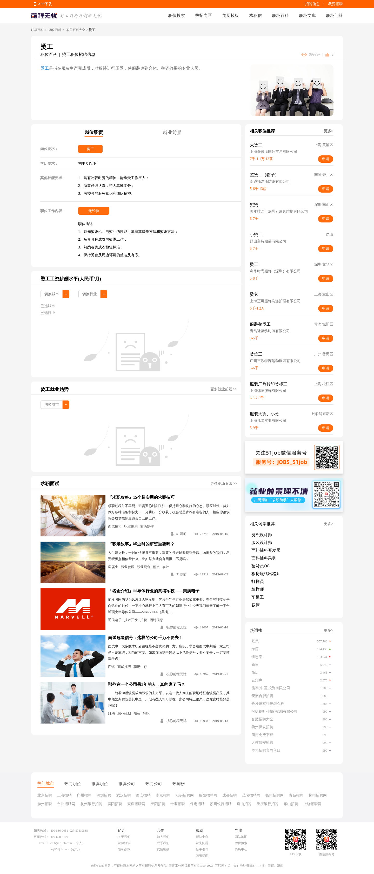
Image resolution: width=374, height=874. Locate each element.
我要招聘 (335, 4)
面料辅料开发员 (265, 550)
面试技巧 (115, 526)
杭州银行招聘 (91, 804)
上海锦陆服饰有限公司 (268, 391)
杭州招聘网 (318, 795)
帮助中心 (202, 837)
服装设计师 (261, 542)
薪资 (156, 567)
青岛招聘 (296, 795)
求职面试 (50, 483)
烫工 (45, 68)
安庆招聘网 (136, 804)
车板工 (257, 597)
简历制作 (147, 526)
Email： (44, 843)
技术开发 (131, 620)
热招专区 (203, 15)
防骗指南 (202, 855)
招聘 (143, 620)
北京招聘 (44, 795)
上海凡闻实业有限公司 (268, 421)
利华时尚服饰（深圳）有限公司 (275, 271)
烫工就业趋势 (55, 389)
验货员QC (260, 566)
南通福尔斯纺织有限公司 (270, 181)
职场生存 (140, 667)
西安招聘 (143, 795)
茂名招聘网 (251, 795)
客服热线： (41, 837)
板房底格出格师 (265, 573)
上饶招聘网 (312, 804)
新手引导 (202, 849)
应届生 (113, 567)
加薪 (136, 713)
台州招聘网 (66, 804)
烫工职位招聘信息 (78, 54)
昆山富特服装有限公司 (268, 241)
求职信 (255, 15)
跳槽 (111, 713)
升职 (146, 713)
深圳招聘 (104, 795)
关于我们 (124, 837)
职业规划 (131, 526)
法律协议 (124, 843)
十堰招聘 (177, 804)
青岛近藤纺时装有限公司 (270, 331)
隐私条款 (124, 849)
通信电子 (115, 620)
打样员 (257, 581)
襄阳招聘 (115, 804)
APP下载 (45, 4)
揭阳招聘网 (208, 795)
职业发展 (127, 567)
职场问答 (334, 15)
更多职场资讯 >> (223, 483)
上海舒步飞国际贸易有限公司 (273, 152)
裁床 (255, 605)
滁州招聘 (44, 804)
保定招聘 (197, 804)
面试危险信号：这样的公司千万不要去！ (145, 637)
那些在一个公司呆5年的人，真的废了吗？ (146, 684)
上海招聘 (64, 795)
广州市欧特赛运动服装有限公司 (275, 361)
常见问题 (202, 843)
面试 (111, 667)
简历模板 (230, 15)
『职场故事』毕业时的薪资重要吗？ (141, 544)
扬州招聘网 (274, 795)
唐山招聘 (244, 804)
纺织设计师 (261, 535)
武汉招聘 (123, 795)
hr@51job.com (59, 849)
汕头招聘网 (185, 795)
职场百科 (280, 15)
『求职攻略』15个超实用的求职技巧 (141, 497)
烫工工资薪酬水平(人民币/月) (71, 278)
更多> (328, 131)
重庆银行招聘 (267, 804)
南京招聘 (163, 795)
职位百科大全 (75, 30)
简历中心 (241, 849)
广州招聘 (84, 795)
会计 (165, 567)
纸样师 (257, 589)
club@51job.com (61, 843)
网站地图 (241, 837)
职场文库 (307, 15)
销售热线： (41, 830)
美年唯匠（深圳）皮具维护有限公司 (279, 211)
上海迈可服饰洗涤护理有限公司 (275, 301)
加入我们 (163, 837)
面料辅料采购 (263, 558)
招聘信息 (312, 4)
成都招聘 (229, 795)
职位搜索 (176, 15)
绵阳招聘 (158, 804)
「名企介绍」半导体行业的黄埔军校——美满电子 (153, 591)
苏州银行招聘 (221, 804)
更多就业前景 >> (223, 389)
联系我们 (163, 843)
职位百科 (55, 30)
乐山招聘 (291, 804)
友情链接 (163, 849)
